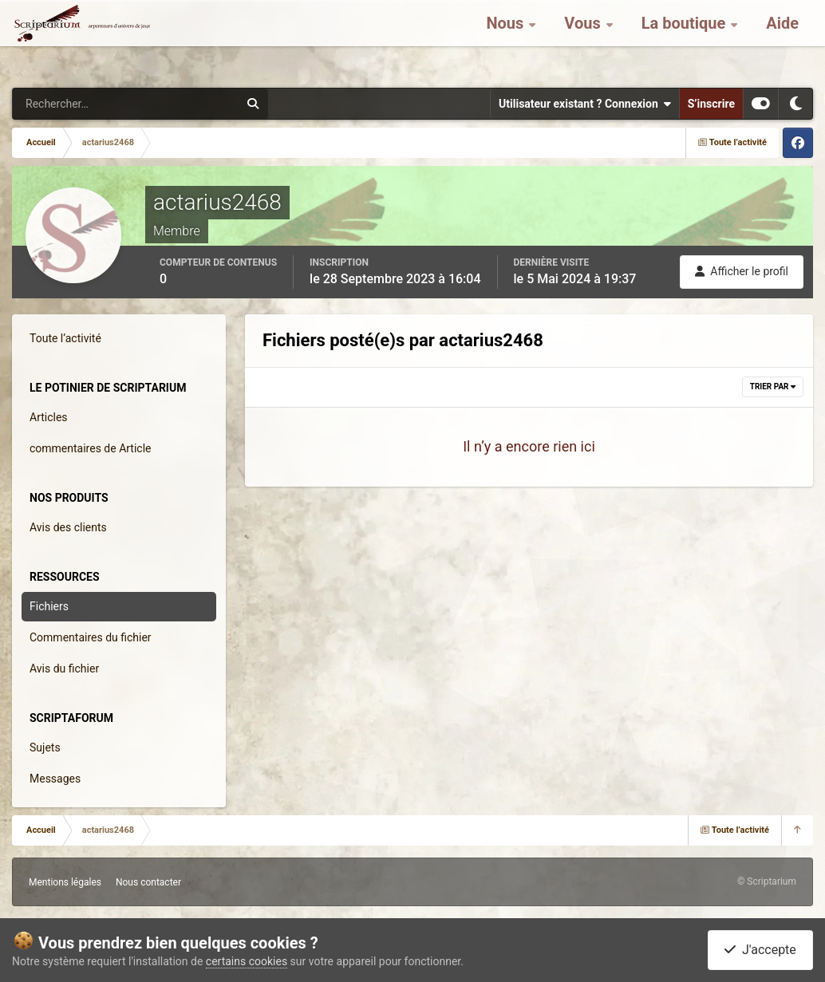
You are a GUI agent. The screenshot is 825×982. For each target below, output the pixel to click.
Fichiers (49, 606)
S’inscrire (711, 103)
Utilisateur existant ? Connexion (585, 104)
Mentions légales (65, 882)
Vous (584, 39)
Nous (506, 39)
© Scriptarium (766, 881)
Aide (782, 39)
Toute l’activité (65, 338)
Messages (55, 778)
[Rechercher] (82, 104)
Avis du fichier (64, 668)
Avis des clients (68, 527)
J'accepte (760, 949)
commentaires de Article (91, 448)
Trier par (772, 386)
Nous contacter (148, 882)
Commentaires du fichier (91, 637)
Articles (49, 417)
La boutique (685, 39)
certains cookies (246, 961)
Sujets (45, 747)
